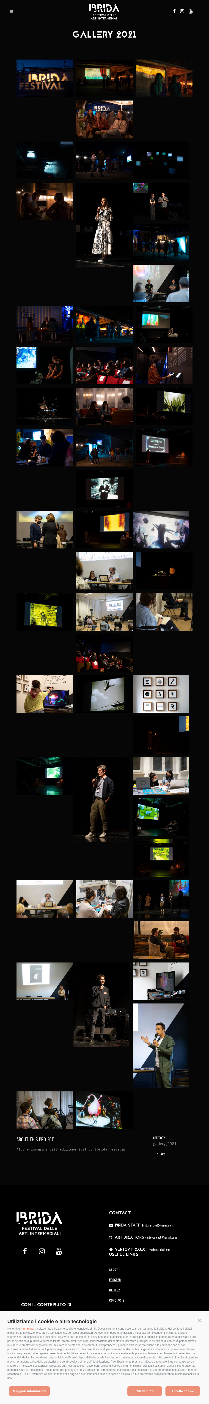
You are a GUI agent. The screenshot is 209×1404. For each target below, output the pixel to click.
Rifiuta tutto (145, 1391)
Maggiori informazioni (29, 1391)
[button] (200, 1320)
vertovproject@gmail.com (161, 1237)
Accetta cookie (182, 1391)
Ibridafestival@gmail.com (157, 1225)
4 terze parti (28, 1328)
